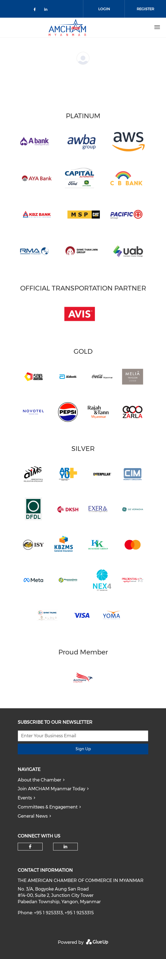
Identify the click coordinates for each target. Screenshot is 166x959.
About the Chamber (39, 780)
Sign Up (83, 748)
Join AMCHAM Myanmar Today (51, 788)
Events (25, 798)
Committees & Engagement (47, 807)
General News (33, 816)
